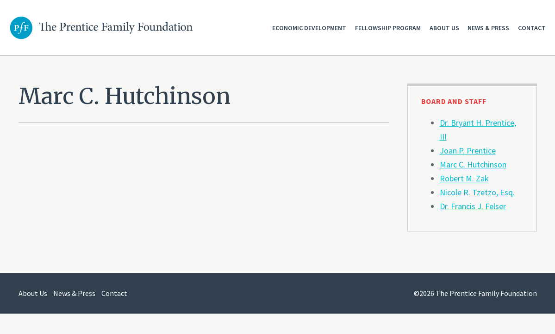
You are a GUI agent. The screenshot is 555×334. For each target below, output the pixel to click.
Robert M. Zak (464, 178)
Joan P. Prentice (468, 150)
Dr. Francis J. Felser (473, 206)
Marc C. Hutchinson (473, 164)
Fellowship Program (388, 28)
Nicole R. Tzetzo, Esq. (477, 192)
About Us (444, 28)
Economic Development (309, 28)
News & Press (488, 28)
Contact (532, 28)
